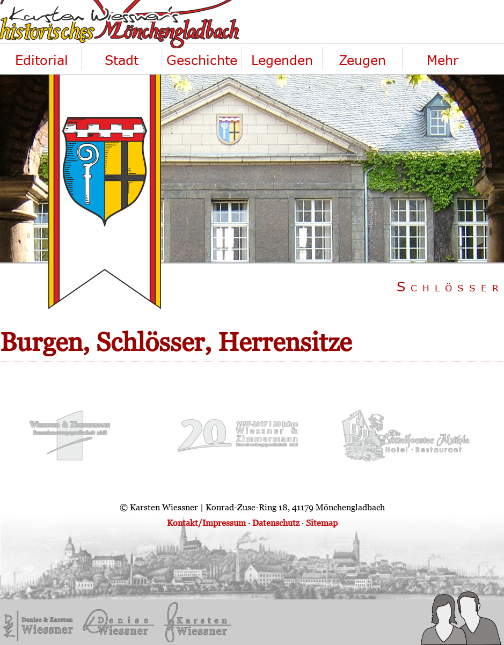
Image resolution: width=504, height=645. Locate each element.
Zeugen (362, 60)
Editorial (41, 60)
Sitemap (322, 523)
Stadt (121, 60)
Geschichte (201, 60)
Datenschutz (276, 523)
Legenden (282, 60)
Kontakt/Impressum (206, 523)
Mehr (442, 60)
